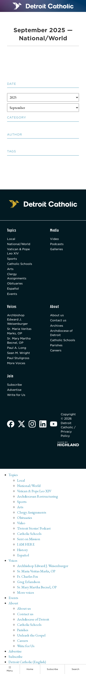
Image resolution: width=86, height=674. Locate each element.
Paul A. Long (16, 348)
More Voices (16, 363)
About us (57, 315)
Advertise (14, 390)
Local (11, 239)
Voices (13, 560)
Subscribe (14, 385)
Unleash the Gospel (31, 635)
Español (13, 288)
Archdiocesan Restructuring (37, 496)
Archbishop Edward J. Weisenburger (17, 320)
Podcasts (57, 244)
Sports (12, 258)
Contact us (58, 320)
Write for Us (16, 395)
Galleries (56, 249)
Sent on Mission (29, 539)
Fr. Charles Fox (27, 576)
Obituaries (15, 283)
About (13, 603)
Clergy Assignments (16, 276)
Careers (55, 350)
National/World (18, 244)
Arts (10, 269)
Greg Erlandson (28, 582)
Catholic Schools (19, 264)
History (22, 550)
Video (54, 239)
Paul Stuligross (18, 358)
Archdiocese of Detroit (61, 333)
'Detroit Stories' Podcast (34, 528)
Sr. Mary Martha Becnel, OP (19, 341)
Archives (56, 326)
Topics (13, 475)
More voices (25, 592)
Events (12, 294)
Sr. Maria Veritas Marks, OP (19, 331)
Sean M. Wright (18, 353)
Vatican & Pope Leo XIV (18, 251)
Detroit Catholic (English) (28, 662)
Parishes (56, 345)
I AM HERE (26, 544)
